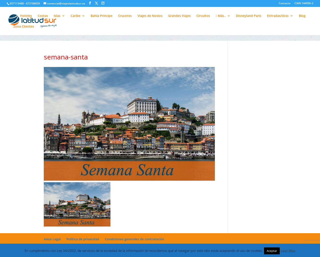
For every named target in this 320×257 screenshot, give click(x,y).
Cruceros (125, 16)
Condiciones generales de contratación (134, 239)
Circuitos (203, 16)
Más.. (221, 16)
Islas (57, 16)
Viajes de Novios (150, 16)
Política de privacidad (82, 239)
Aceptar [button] (272, 251)
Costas (43, 16)
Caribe (75, 16)
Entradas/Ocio (278, 16)
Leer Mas (288, 250)
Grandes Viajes (179, 16)
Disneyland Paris (248, 16)
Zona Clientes (23, 26)
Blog (302, 16)
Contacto (284, 3)
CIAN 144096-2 (303, 3)
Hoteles (26, 16)
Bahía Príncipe (101, 16)
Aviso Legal (52, 239)
